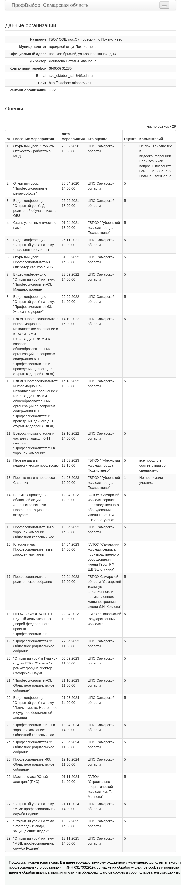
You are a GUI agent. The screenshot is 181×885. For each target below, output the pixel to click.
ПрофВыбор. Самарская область (50, 5)
